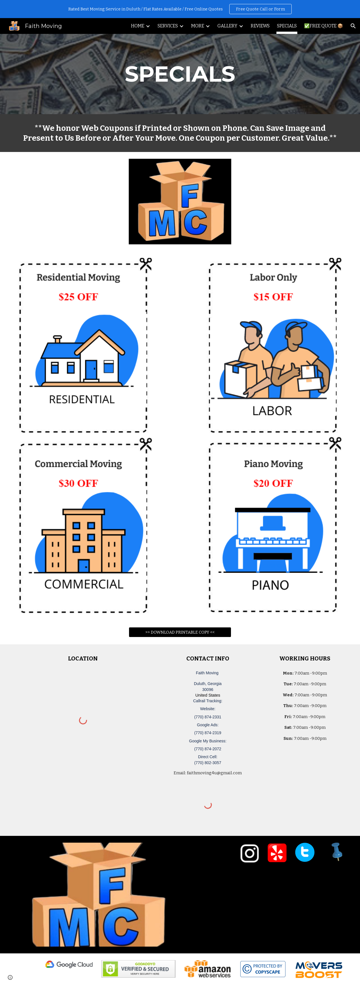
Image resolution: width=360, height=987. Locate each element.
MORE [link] (197, 26)
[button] (353, 26)
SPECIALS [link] (287, 26)
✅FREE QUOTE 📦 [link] (323, 26)
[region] (180, 9)
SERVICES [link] (168, 26)
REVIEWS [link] (260, 26)
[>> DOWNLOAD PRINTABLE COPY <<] (180, 632)
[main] (180, 74)
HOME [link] (137, 26)
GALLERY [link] (227, 26)
